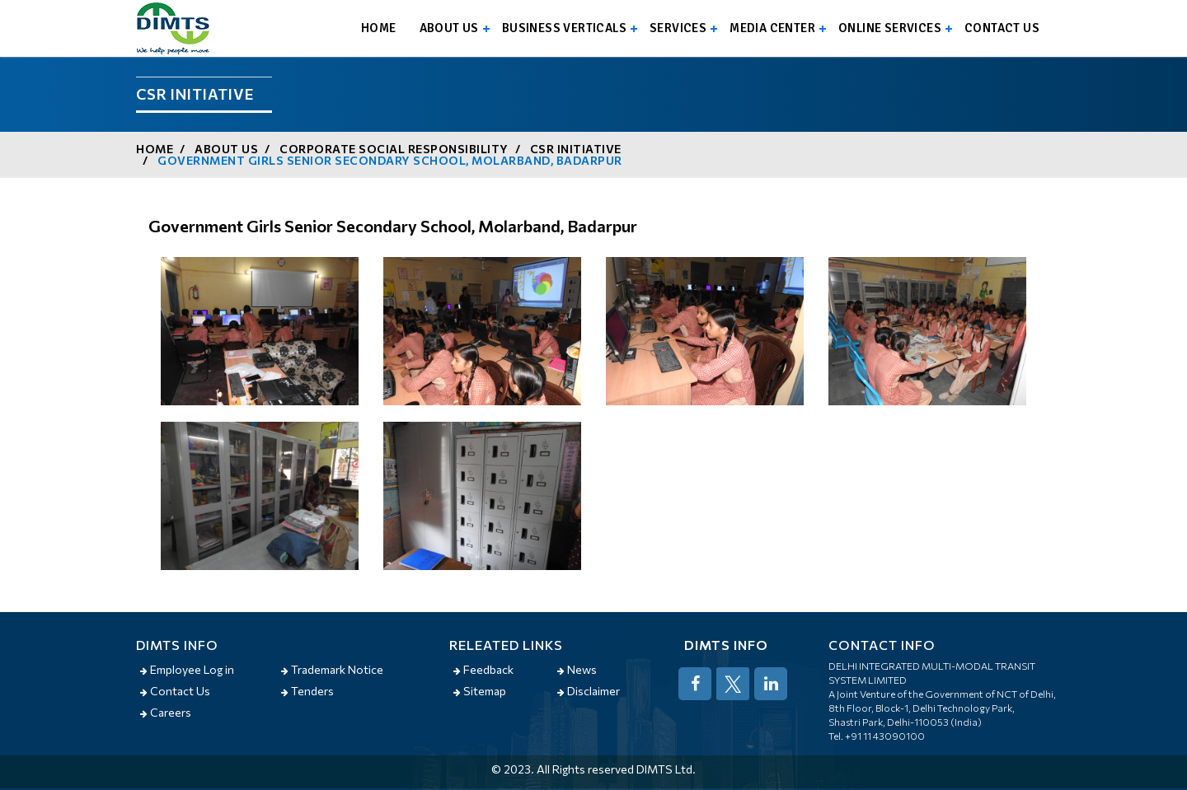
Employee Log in (187, 669)
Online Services (889, 28)
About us (449, 28)
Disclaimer (588, 691)
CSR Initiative (576, 149)
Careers (165, 712)
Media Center (772, 28)
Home (378, 28)
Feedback (483, 669)
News (577, 669)
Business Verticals (564, 28)
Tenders (307, 691)
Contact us (1001, 28)
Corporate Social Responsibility (394, 149)
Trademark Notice (332, 669)
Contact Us (175, 691)
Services (678, 28)
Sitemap (479, 691)
